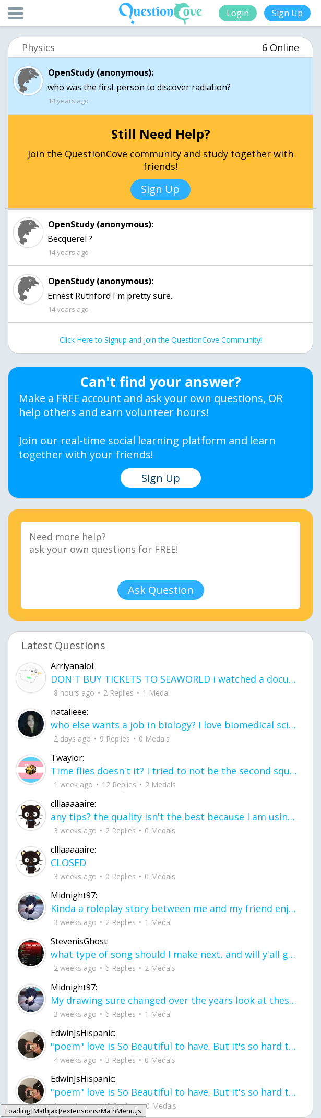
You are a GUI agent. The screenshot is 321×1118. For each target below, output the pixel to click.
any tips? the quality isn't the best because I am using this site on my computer (175, 816)
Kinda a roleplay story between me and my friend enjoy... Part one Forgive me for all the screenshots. (175, 908)
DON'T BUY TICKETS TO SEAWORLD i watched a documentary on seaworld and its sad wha (175, 679)
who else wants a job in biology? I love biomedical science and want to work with (175, 725)
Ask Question (161, 590)
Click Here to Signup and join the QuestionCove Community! (161, 340)
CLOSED (68, 862)
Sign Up (287, 13)
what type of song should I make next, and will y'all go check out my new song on (175, 954)
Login (238, 13)
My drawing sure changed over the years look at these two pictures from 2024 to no (175, 1000)
